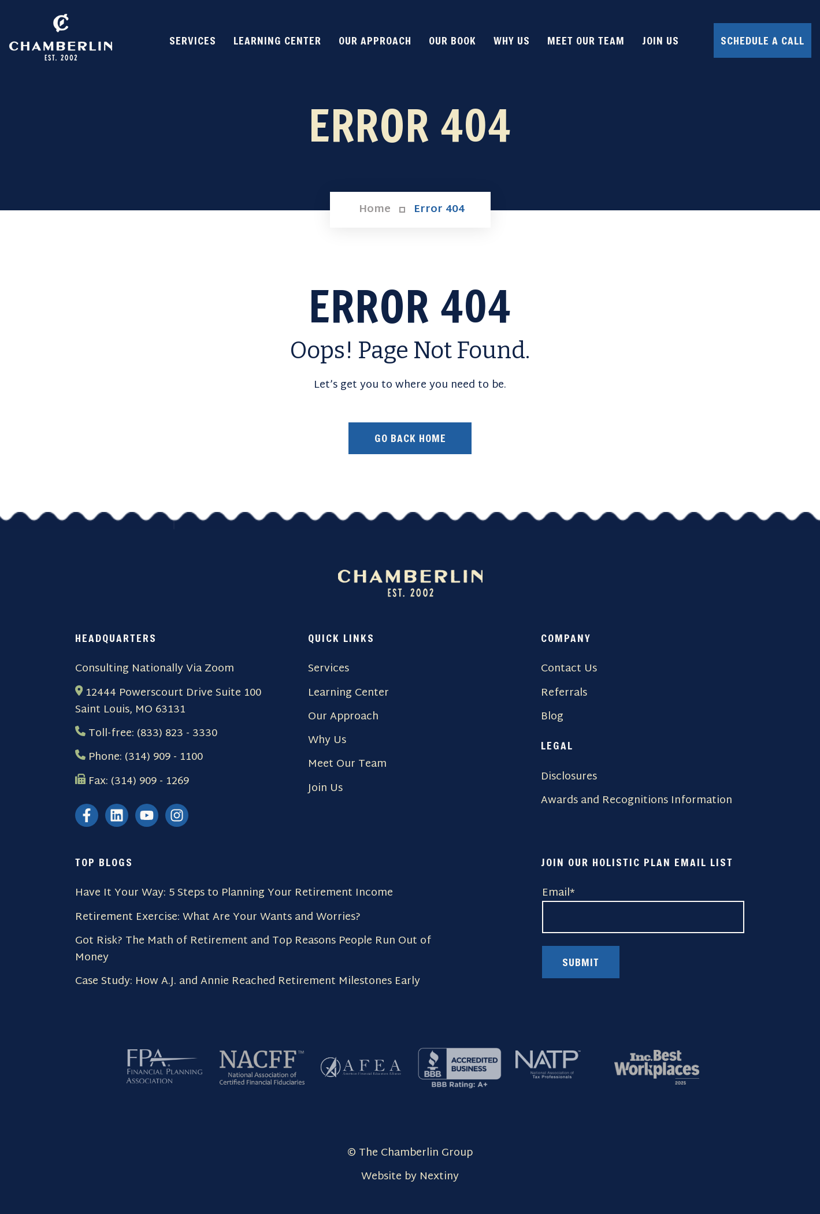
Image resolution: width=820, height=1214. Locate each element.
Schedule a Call (762, 40)
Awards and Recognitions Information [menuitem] (636, 800)
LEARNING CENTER (277, 40)
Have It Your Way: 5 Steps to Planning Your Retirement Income (234, 893)
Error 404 (439, 209)
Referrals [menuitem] (564, 693)
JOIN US (660, 40)
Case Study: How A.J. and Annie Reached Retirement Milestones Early (247, 982)
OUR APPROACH (375, 40)
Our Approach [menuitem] (343, 716)
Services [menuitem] (328, 669)
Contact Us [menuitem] (569, 669)
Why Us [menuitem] (327, 740)
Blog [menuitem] (552, 716)
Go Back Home (410, 438)
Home (375, 209)
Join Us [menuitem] (325, 788)
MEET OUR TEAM (586, 40)
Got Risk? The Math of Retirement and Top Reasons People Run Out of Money (253, 950)
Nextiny (439, 1176)
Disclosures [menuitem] (569, 777)
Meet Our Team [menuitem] (347, 764)
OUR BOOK (452, 40)
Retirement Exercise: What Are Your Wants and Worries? (218, 917)
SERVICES (192, 40)
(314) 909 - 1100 (164, 757)
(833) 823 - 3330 (177, 733)
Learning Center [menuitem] (348, 693)
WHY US (512, 40)
